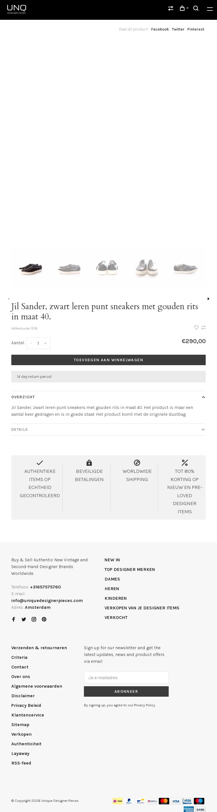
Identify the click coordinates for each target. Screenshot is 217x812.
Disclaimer (23, 695)
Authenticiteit (26, 743)
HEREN (112, 588)
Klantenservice (27, 715)
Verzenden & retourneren (39, 647)
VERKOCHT (116, 617)
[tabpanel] (108, 139)
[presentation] (30, 267)
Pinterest (195, 29)
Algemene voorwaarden (36, 686)
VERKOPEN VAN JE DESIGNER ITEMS (142, 607)
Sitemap (20, 724)
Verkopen (21, 734)
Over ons (20, 676)
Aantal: (18, 342)
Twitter (178, 29)
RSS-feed (21, 763)
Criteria (19, 657)
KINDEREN (116, 598)
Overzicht (23, 397)
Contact (20, 667)
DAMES (112, 579)
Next (208, 299)
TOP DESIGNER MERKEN (130, 569)
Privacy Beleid (26, 705)
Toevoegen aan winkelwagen (108, 360)
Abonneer (126, 691)
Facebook (160, 29)
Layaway (20, 753)
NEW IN (112, 559)
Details (19, 429)
